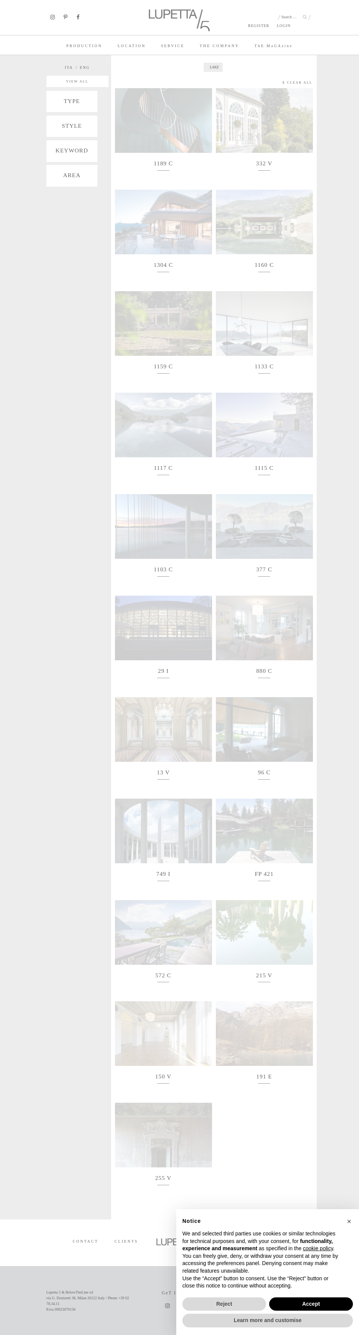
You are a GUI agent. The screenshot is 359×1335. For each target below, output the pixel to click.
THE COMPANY (219, 46)
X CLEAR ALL (297, 82)
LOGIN (283, 26)
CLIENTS (126, 1241)
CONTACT (85, 1241)
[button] (349, 1221)
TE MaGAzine (274, 46)
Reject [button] (224, 1304)
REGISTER (258, 26)
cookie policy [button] (318, 1248)
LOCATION (132, 46)
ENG (85, 67)
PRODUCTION (84, 46)
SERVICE (173, 46)
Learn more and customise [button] (268, 1320)
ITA (69, 67)
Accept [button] (311, 1304)
